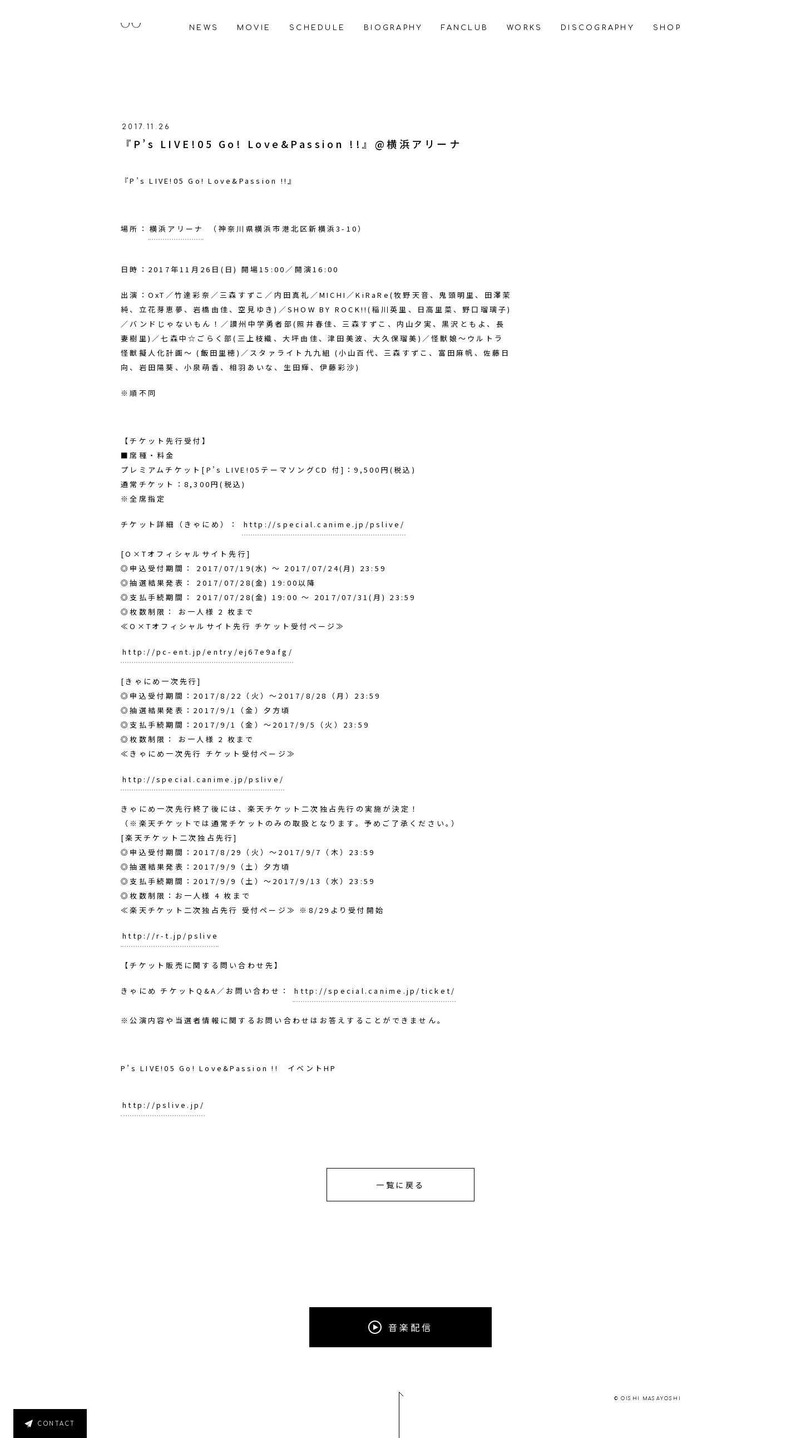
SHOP (667, 28)
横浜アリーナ (177, 228)
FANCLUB (464, 28)
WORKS (524, 28)
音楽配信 (400, 1327)
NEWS (204, 28)
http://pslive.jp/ (163, 1105)
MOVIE (254, 28)
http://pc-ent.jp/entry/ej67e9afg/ (207, 651)
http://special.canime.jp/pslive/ (325, 524)
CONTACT (57, 1424)
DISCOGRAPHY (598, 28)
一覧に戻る (400, 1184)
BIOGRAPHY (393, 28)
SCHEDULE (317, 28)
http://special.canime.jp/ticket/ (375, 990)
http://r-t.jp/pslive (170, 935)
